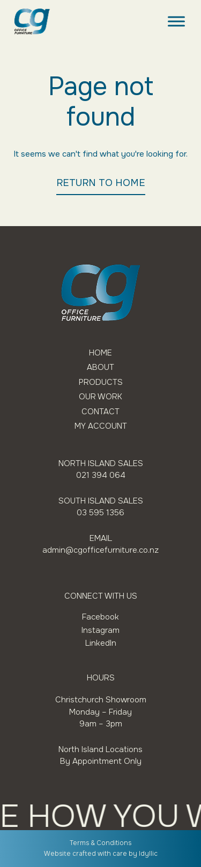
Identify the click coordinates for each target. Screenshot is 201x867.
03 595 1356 (100, 512)
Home (100, 353)
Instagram (100, 630)
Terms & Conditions (100, 843)
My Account (101, 426)
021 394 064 (100, 475)
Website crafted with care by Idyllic (101, 853)
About (100, 367)
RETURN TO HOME (100, 183)
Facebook (100, 616)
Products (101, 382)
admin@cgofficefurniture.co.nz (100, 550)
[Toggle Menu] (176, 21)
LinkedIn (100, 643)
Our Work (100, 397)
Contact (100, 412)
